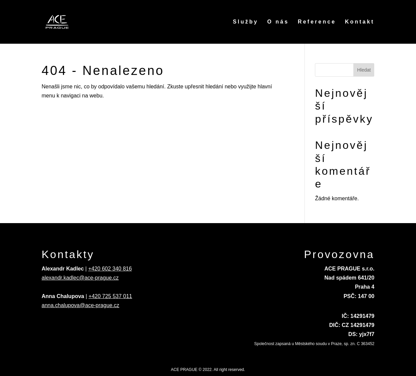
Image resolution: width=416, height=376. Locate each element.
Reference (317, 22)
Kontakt (360, 22)
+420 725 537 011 (110, 296)
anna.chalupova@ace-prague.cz (81, 305)
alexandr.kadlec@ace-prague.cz (80, 278)
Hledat (364, 70)
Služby (245, 22)
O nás (278, 22)
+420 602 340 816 (110, 268)
